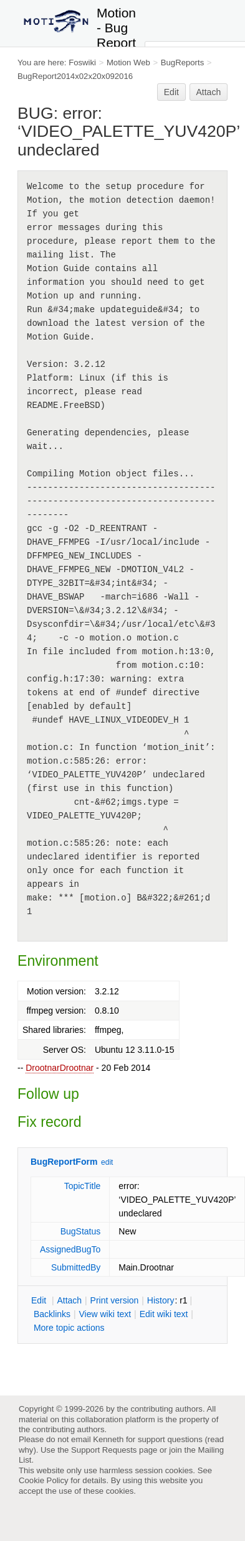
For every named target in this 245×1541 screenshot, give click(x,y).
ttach (69, 1300)
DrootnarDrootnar (60, 1068)
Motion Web (128, 62)
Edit (171, 92)
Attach (208, 92)
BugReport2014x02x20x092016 (75, 76)
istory (161, 1300)
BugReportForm (64, 1162)
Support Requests (104, 1450)
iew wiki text (105, 1314)
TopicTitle (82, 1186)
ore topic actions (69, 1328)
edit (107, 1162)
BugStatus (80, 1231)
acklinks (52, 1314)
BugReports (182, 62)
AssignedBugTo (70, 1249)
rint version (114, 1300)
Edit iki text (164, 1314)
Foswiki (82, 62)
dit (40, 1300)
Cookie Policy (44, 1480)
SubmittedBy (75, 1267)
